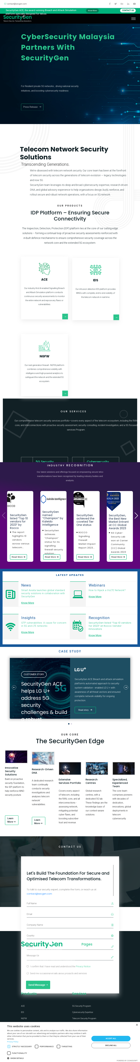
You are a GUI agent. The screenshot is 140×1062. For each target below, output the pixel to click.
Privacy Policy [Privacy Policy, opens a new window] (12, 1042)
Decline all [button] (111, 1045)
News (84, 981)
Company (85, 960)
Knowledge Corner (102, 963)
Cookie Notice (103, 981)
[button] (136, 515)
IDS (22, 1010)
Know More (92, 11)
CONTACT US (128, 10)
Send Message (38, 989)
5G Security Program (81, 1003)
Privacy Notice (103, 974)
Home (84, 953)
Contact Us (102, 953)
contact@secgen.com (15, 4)
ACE (23, 1003)
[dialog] (70, 1042)
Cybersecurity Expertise (82, 1010)
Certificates (86, 974)
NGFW (24, 1016)
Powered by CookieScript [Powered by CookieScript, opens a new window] (127, 1060)
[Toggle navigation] (133, 18)
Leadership (86, 967)
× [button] (137, 1025)
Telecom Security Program (84, 1016)
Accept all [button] (111, 1038)
